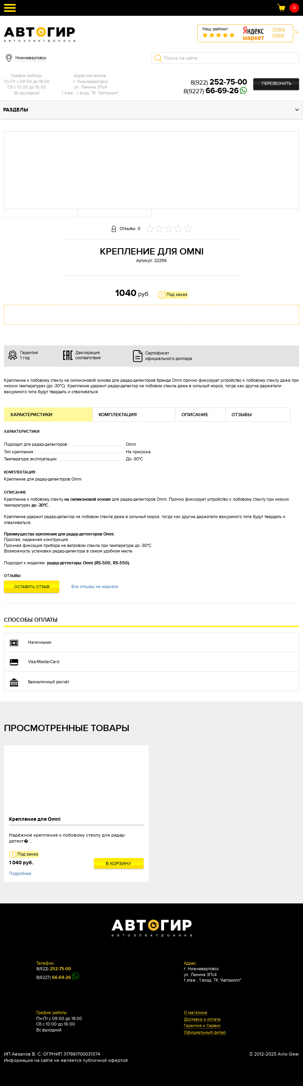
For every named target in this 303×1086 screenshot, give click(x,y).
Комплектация (118, 415)
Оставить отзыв (31, 586)
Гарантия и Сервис (202, 1026)
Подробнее (20, 873)
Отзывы (242, 415)
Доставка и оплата (202, 1019)
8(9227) (211, 91)
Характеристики (31, 415)
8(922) (219, 83)
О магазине (195, 1013)
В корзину (118, 863)
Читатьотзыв (278, 32)
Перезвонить (276, 83)
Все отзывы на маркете (94, 586)
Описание (194, 415)
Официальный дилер (205, 1032)
